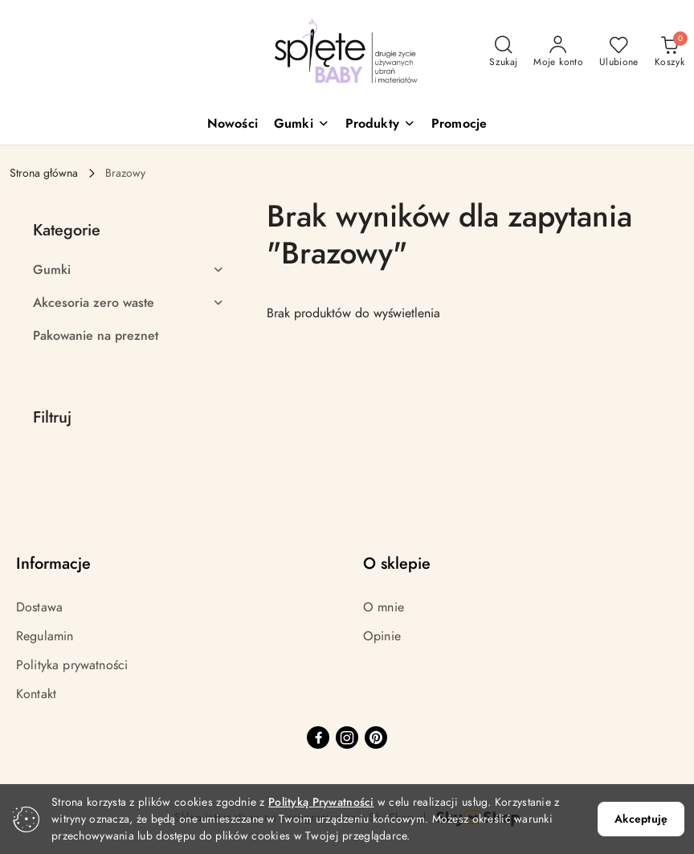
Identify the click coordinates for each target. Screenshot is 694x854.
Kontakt (36, 694)
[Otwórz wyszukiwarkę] (503, 52)
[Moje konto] (558, 52)
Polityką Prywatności (321, 802)
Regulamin (44, 636)
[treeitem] (128, 270)
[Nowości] (232, 124)
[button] (301, 124)
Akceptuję (640, 819)
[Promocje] (459, 124)
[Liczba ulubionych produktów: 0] (619, 52)
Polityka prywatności (72, 665)
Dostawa (39, 607)
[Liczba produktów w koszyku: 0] (669, 52)
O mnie (383, 607)
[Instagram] (347, 737)
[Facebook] (318, 737)
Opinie (382, 636)
